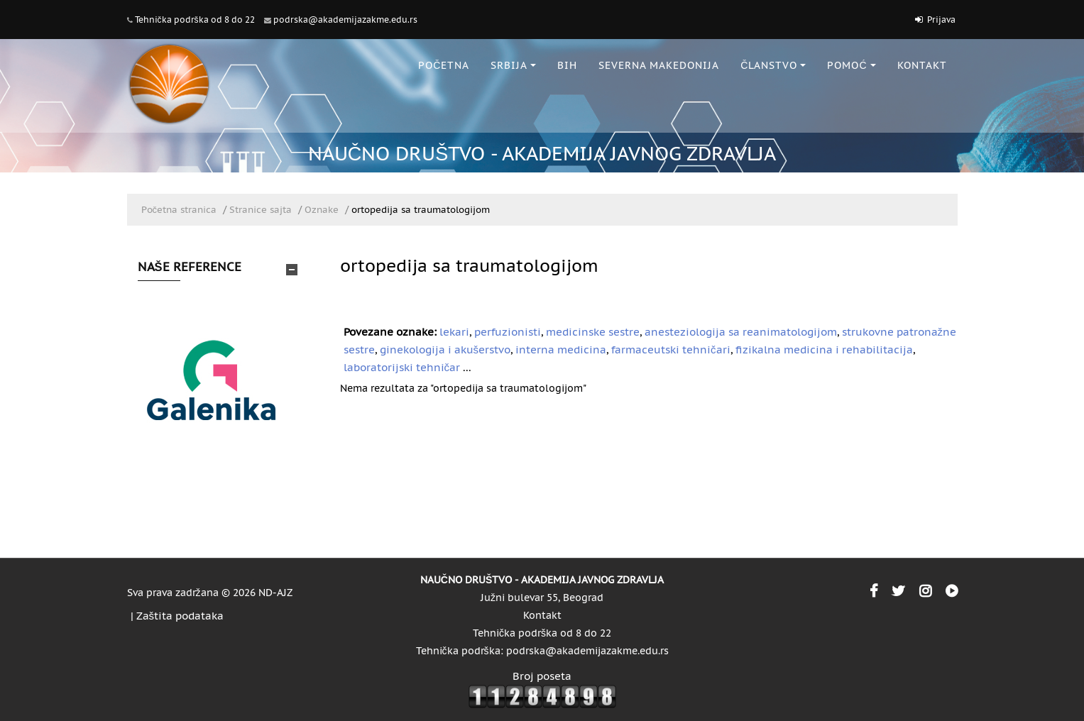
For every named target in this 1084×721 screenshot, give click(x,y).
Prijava (941, 19)
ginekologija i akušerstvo (445, 349)
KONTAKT (922, 65)
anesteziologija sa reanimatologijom (741, 332)
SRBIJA (513, 65)
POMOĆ (851, 65)
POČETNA (443, 65)
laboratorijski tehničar (402, 367)
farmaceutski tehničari (670, 349)
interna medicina (560, 349)
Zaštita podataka (180, 615)
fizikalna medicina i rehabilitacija (824, 349)
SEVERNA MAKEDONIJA (658, 65)
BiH (567, 65)
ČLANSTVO (773, 65)
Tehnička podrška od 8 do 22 (195, 19)
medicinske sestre (593, 332)
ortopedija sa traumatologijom (420, 210)
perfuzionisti (507, 332)
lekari (454, 332)
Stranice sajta (260, 210)
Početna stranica (179, 210)
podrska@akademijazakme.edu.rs (345, 19)
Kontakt (542, 615)
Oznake (322, 210)
